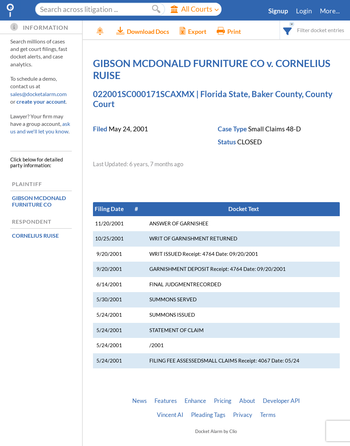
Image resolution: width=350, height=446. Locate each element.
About (247, 400)
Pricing (222, 400)
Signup (278, 11)
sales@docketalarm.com (38, 94)
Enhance (195, 400)
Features (165, 400)
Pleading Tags (208, 414)
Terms (267, 414)
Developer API (281, 400)
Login (304, 11)
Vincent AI (170, 414)
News (139, 400)
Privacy (242, 414)
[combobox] (288, 30)
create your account (41, 101)
